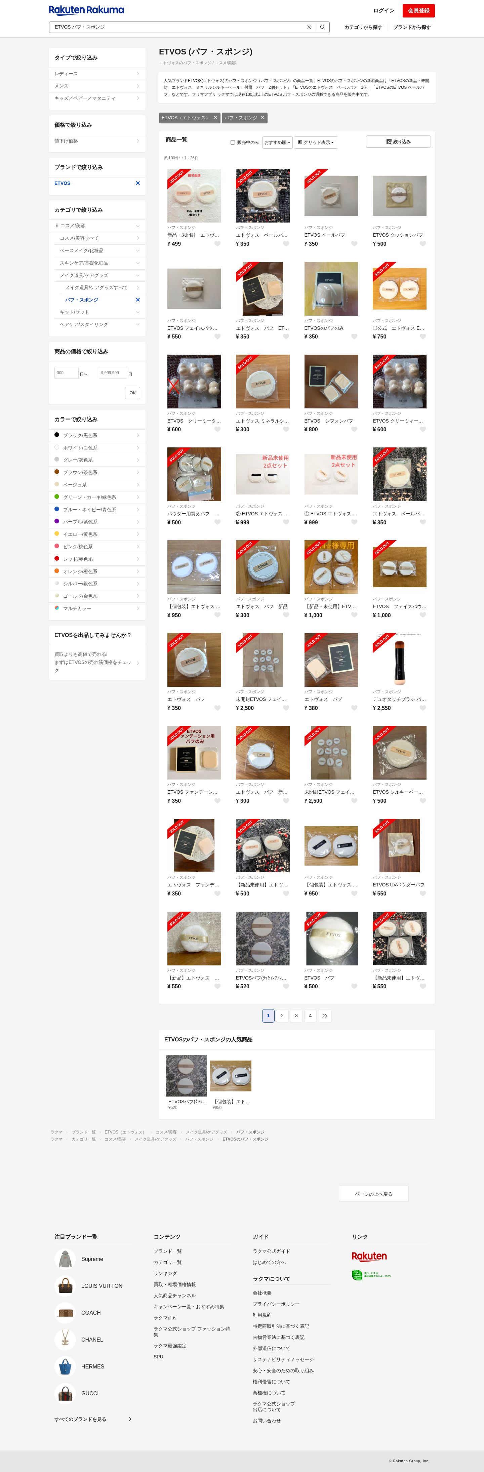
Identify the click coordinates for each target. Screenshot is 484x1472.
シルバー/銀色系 (97, 583)
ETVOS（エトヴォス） (190, 117)
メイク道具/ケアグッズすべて (102, 287)
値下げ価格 (97, 141)
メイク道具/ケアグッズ (100, 275)
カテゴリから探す (363, 27)
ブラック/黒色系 (97, 435)
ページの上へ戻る (374, 1194)
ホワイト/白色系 (97, 447)
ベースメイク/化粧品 (100, 250)
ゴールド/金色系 (97, 596)
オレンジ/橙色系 (97, 571)
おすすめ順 (277, 142)
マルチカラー (97, 608)
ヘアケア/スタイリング (100, 324)
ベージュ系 (97, 484)
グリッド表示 (316, 142)
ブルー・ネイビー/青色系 (97, 509)
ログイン (384, 10)
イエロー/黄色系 (97, 534)
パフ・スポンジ (245, 117)
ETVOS (97, 183)
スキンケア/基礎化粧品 (100, 263)
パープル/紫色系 (97, 521)
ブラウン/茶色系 (97, 472)
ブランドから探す (412, 27)
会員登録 (419, 10)
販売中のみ (245, 142)
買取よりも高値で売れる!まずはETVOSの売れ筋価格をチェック (97, 662)
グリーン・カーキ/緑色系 (97, 497)
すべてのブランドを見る (80, 1419)
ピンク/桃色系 (97, 546)
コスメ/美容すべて (100, 238)
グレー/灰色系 (97, 460)
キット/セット (100, 312)
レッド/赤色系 (97, 559)
